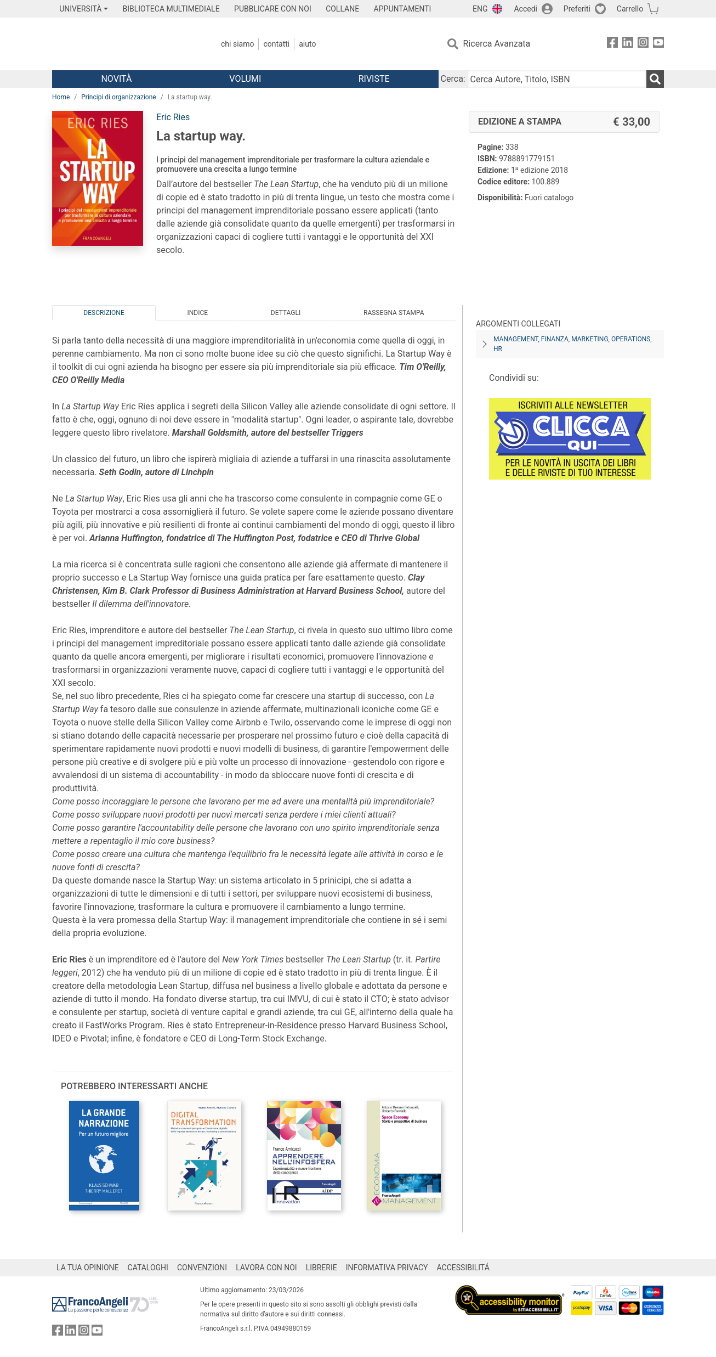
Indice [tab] (197, 313)
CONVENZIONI (202, 1267)
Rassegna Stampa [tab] (393, 313)
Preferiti (577, 8)
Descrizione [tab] (103, 313)
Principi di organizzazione (118, 97)
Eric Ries (173, 117)
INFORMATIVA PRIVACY (387, 1267)
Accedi (525, 8)
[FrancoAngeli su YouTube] (658, 44)
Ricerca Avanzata (497, 43)
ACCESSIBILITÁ (463, 1267)
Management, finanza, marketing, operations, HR (572, 344)
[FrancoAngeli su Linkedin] (627, 44)
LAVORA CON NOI (266, 1267)
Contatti (276, 44)
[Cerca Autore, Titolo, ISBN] (557, 79)
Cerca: (453, 79)
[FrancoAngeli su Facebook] (612, 44)
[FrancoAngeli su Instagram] (643, 44)
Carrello (630, 8)
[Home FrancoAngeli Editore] (124, 43)
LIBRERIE (321, 1267)
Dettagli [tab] (285, 313)
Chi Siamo (237, 44)
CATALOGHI (148, 1267)
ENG (480, 8)
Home (61, 97)
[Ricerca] (655, 79)
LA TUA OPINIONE (87, 1267)
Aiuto (307, 44)
